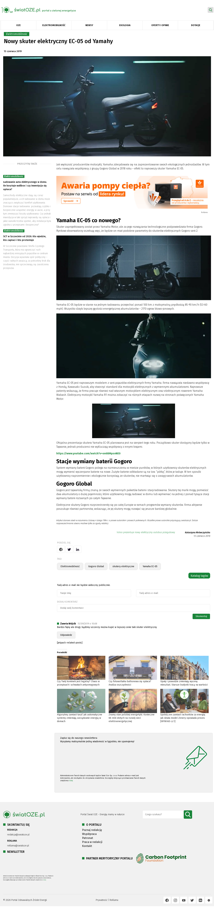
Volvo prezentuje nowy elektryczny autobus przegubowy (146, 532)
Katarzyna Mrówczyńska (197, 532)
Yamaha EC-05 (150, 566)
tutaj (71, 781)
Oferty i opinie (160, 25)
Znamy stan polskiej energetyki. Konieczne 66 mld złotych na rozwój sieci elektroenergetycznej (131, 718)
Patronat (87, 838)
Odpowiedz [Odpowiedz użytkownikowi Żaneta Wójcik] (66, 635)
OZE (18, 25)
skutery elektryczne (123, 566)
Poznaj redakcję (92, 830)
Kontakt (87, 846)
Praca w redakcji (92, 842)
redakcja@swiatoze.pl (18, 834)
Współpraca (89, 834)
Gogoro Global (96, 566)
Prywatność (102, 900)
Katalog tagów (199, 575)
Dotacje (195, 25)
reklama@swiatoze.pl (18, 845)
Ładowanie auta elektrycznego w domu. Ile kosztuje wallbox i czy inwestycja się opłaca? (25, 186)
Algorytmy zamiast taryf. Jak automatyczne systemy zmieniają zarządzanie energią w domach (79, 718)
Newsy (89, 25)
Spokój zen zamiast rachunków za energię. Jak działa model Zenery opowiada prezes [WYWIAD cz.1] (183, 718)
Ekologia (124, 25)
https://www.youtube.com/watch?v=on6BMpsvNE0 (88, 453)
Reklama (114, 900)
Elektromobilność (53, 25)
